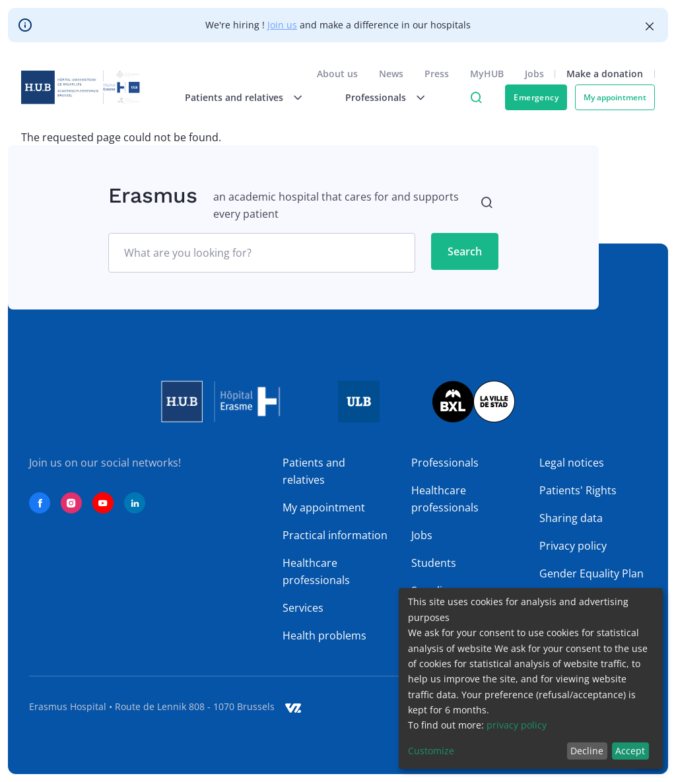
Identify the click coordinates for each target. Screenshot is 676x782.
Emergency (536, 97)
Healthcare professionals (316, 571)
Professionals (445, 462)
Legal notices (571, 462)
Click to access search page (476, 97)
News (391, 73)
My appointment (615, 97)
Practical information (335, 535)
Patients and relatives (314, 471)
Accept (630, 750)
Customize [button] (431, 750)
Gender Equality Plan (591, 573)
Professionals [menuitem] (375, 97)
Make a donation (604, 73)
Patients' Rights (578, 490)
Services (303, 608)
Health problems (324, 635)
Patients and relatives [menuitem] (234, 97)
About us (337, 73)
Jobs (534, 73)
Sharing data (571, 518)
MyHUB (487, 73)
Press (436, 73)
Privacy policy (573, 545)
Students (433, 563)
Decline (586, 750)
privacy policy (517, 725)
